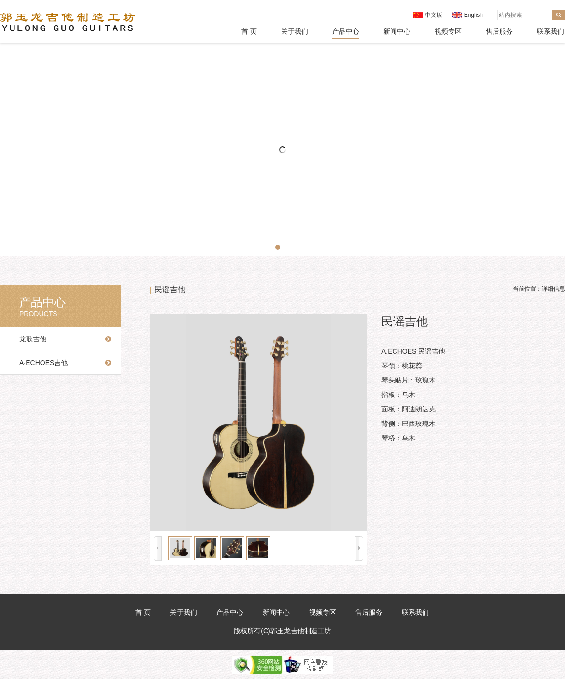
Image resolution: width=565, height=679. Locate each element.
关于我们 (294, 31)
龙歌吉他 (32, 339)
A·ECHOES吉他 (43, 363)
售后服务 (499, 31)
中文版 (433, 15)
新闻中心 (396, 31)
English (473, 15)
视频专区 (448, 31)
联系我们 (550, 31)
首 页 (249, 31)
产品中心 (345, 31)
